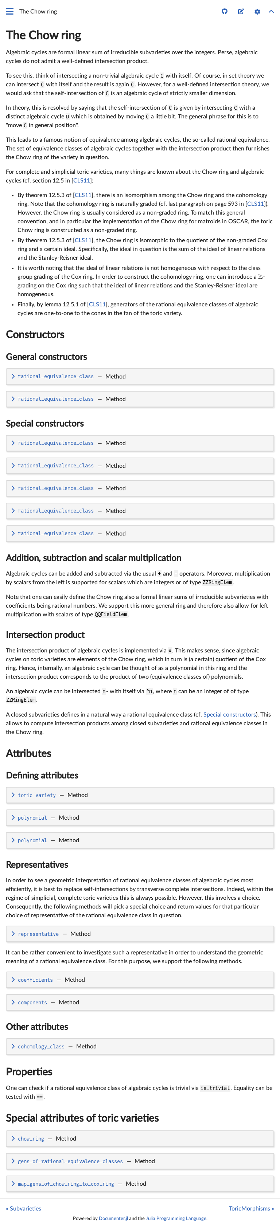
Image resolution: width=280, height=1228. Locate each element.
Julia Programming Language (176, 1218)
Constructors (35, 335)
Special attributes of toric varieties (82, 1118)
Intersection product (45, 635)
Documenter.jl (113, 1218)
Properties (29, 1072)
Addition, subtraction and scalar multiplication (93, 558)
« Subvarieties (23, 1209)
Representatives (37, 865)
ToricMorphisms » (251, 1209)
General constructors (46, 357)
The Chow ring (43, 36)
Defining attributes (42, 776)
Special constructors (44, 424)
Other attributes (37, 1027)
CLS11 (81, 181)
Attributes (28, 754)
